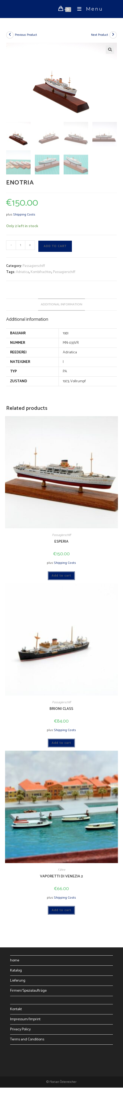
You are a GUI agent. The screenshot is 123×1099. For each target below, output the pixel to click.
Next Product (99, 34)
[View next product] (113, 35)
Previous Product (26, 34)
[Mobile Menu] (88, 9)
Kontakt (16, 1008)
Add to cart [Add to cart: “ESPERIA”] (61, 574)
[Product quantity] (20, 244)
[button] (110, 49)
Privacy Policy (20, 1029)
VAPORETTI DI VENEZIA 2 (61, 876)
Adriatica (22, 271)
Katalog (16, 970)
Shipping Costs (24, 214)
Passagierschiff (34, 265)
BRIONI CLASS (61, 708)
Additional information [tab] (61, 304)
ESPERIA (61, 541)
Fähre (61, 869)
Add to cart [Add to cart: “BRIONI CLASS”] (61, 742)
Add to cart (55, 245)
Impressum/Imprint (25, 1019)
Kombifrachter (41, 271)
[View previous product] (10, 35)
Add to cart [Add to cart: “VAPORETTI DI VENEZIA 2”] (61, 909)
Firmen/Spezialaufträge (28, 990)
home (14, 960)
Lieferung (17, 980)
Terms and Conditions (27, 1039)
